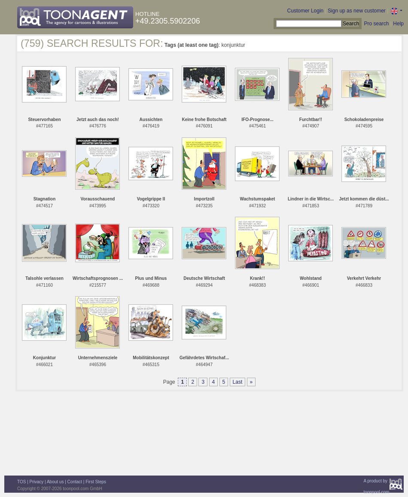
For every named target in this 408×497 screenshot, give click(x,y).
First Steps (95, 481)
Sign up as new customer (357, 11)
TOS (21, 481)
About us (55, 481)
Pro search (376, 24)
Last (238, 382)
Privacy (37, 481)
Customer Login (305, 11)
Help (398, 24)
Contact (74, 481)
